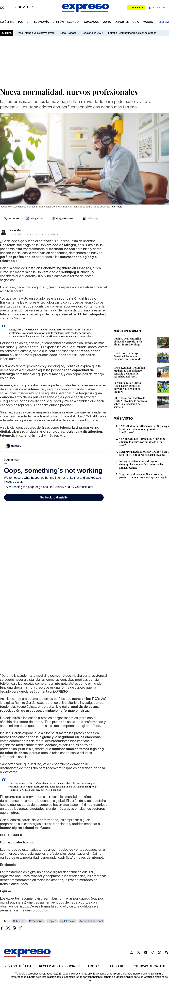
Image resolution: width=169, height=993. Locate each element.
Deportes (122, 21)
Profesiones (36, 921)
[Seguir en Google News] (34, 218)
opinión (58, 21)
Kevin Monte (17, 230)
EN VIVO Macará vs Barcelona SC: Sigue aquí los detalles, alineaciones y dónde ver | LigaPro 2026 (144, 429)
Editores (95, 966)
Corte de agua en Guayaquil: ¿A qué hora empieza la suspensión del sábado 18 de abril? (142, 442)
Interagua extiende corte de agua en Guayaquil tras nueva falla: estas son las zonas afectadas (141, 464)
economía (41, 21)
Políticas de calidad (150, 966)
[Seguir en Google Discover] (62, 218)
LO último (7, 21)
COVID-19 (19, 921)
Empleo (51, 921)
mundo (148, 21)
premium (163, 21)
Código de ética (18, 966)
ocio (135, 21)
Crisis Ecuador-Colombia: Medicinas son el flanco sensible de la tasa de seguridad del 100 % (129, 372)
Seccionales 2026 (92, 32)
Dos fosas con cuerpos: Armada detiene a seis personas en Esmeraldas (128, 356)
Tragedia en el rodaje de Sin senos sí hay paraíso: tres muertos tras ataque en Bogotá (143, 475)
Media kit (117, 966)
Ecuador (73, 21)
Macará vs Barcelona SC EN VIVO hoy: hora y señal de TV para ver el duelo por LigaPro (144, 453)
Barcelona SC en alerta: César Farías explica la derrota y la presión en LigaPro (128, 387)
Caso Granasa (68, 32)
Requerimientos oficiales (59, 966)
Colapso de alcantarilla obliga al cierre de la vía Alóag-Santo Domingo (128, 341)
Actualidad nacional (91, 921)
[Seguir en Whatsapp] (90, 218)
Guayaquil (91, 21)
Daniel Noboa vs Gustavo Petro (36, 32)
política (24, 21)
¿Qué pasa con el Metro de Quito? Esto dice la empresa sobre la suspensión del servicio (130, 402)
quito (107, 21)
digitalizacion (67, 921)
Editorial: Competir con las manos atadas (132, 32)
